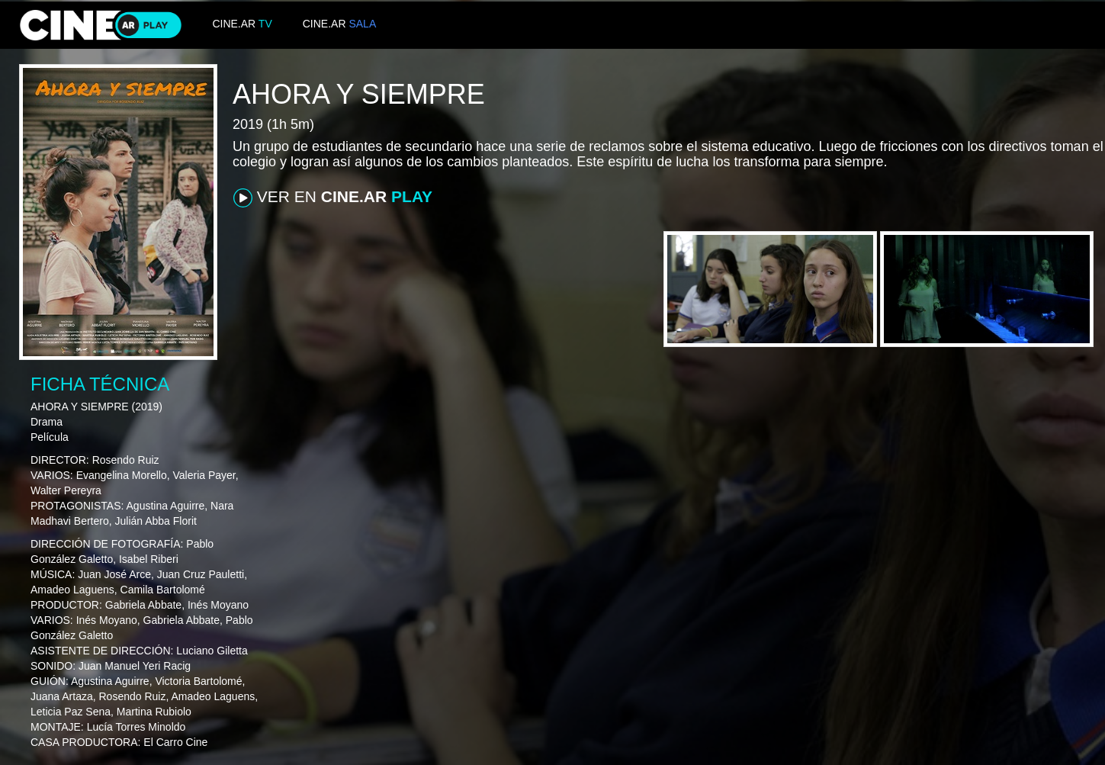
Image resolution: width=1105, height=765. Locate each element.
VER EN (332, 197)
